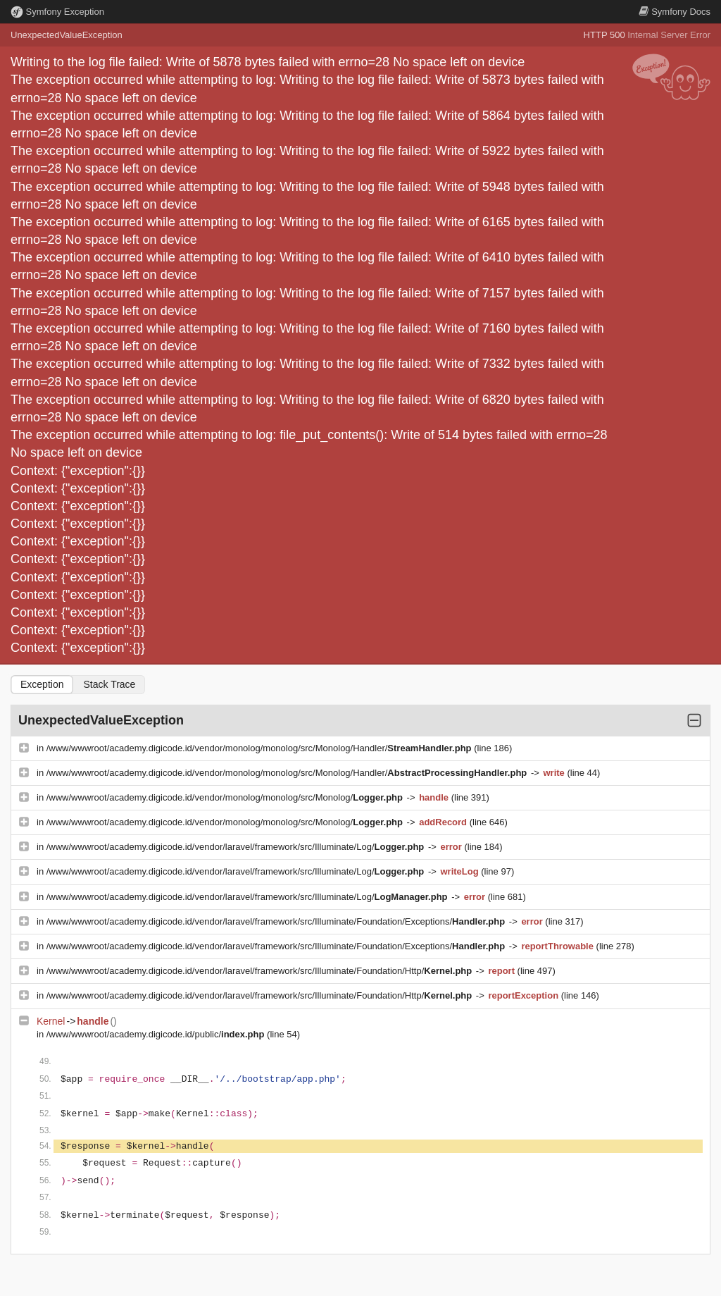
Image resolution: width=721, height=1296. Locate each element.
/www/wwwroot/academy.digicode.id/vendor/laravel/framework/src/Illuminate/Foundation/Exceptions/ (277, 921)
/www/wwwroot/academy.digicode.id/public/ (156, 1034)
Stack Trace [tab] (109, 684)
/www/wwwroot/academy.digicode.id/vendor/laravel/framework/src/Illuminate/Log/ (236, 846)
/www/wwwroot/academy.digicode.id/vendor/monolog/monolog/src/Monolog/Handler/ (260, 748)
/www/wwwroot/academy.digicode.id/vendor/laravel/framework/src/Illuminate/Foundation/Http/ (260, 970)
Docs (674, 11)
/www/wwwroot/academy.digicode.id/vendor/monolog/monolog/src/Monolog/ (226, 797)
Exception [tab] (41, 684)
